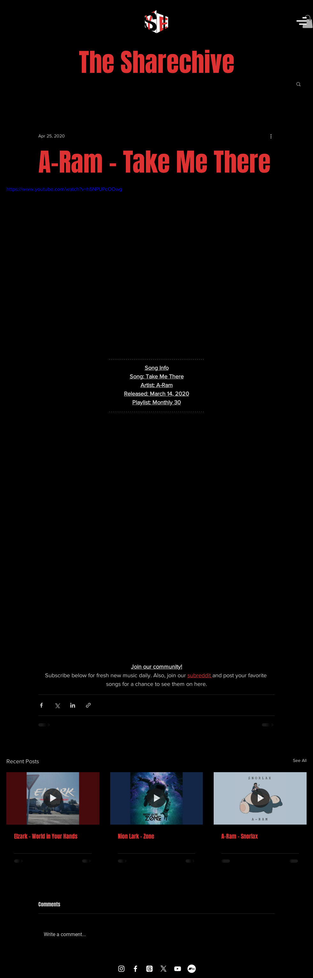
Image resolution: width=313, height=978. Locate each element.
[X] (163, 969)
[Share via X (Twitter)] (57, 705)
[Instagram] (121, 969)
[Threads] (149, 969)
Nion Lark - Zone (136, 836)
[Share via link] (88, 705)
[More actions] (271, 136)
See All (300, 760)
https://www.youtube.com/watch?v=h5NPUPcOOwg (64, 189)
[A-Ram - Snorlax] (260, 798)
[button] (301, 21)
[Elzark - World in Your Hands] (52, 798)
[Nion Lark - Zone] (156, 798)
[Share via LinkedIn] (73, 705)
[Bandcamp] (191, 969)
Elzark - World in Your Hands (46, 836)
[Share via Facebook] (41, 705)
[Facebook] (135, 969)
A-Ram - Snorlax (239, 836)
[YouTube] (177, 969)
